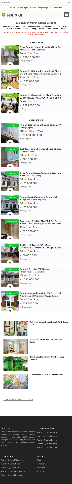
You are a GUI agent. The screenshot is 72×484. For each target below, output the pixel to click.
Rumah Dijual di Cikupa (47, 436)
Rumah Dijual (22, 8)
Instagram (41, 464)
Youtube (40, 471)
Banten (33, 8)
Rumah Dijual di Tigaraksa (12, 460)
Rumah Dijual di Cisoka (47, 444)
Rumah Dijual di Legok (47, 440)
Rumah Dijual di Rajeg (10, 464)
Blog (39, 460)
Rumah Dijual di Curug (11, 467)
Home (12, 8)
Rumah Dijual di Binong (47, 447)
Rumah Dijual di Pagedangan (13, 471)
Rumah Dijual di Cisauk (47, 432)
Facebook (41, 467)
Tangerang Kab (44, 8)
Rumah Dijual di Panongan (12, 475)
